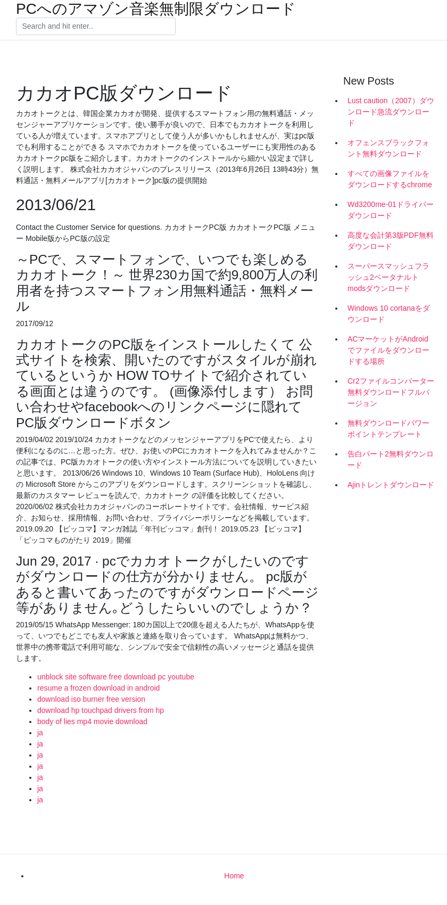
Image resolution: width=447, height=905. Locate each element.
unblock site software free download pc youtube (115, 676)
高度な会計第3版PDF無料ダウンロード (390, 241)
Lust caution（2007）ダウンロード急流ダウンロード (390, 111)
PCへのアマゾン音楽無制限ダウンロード (156, 9)
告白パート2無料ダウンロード (390, 459)
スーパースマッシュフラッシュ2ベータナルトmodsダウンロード (388, 277)
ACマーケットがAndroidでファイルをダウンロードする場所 (388, 350)
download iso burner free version (91, 699)
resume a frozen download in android (98, 688)
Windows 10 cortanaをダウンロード (388, 313)
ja (40, 732)
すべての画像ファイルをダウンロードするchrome (389, 179)
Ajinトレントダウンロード (390, 484)
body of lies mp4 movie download (92, 721)
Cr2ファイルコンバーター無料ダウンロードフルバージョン (390, 392)
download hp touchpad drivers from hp (100, 710)
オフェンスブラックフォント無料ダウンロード (388, 148)
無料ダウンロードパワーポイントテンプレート (388, 428)
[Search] (96, 27)
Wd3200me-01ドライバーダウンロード (390, 210)
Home (234, 875)
